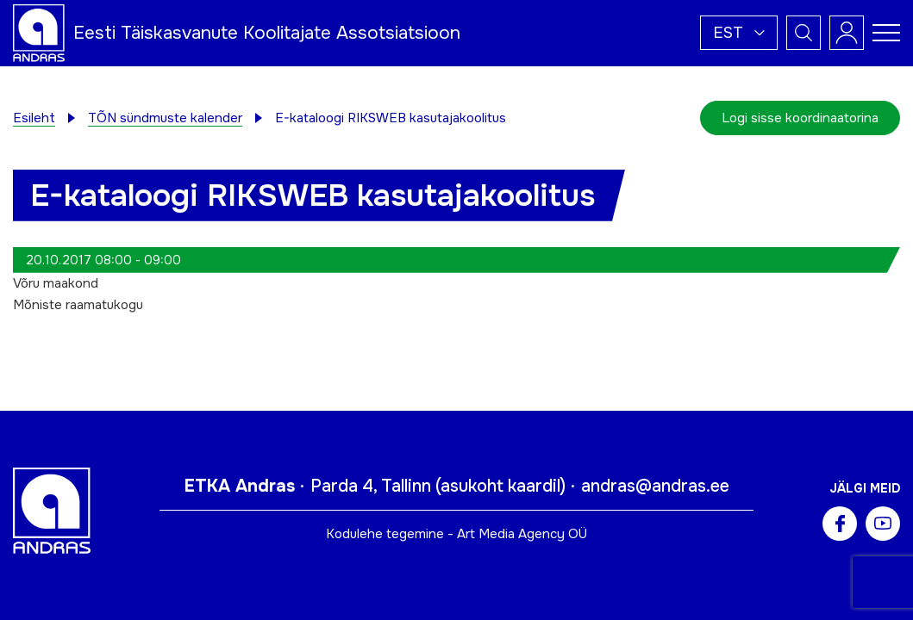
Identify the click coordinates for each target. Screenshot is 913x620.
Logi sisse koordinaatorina (800, 118)
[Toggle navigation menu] (886, 32)
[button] (739, 33)
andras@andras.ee (655, 486)
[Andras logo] (39, 31)
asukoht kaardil (500, 486)
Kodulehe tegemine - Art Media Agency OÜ (456, 533)
